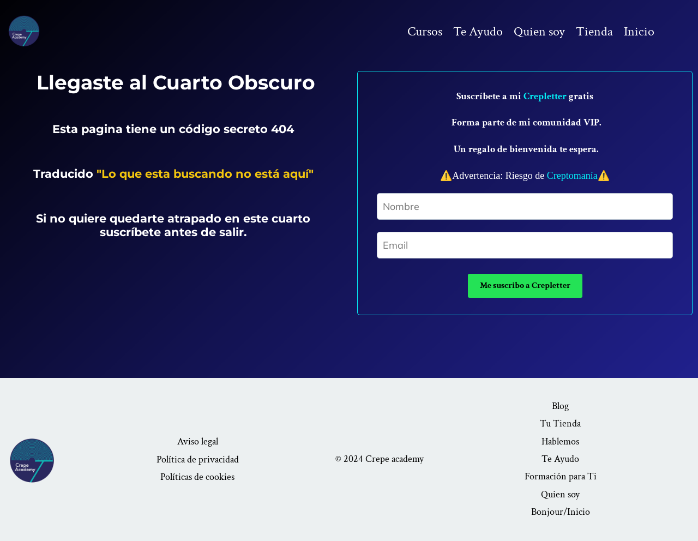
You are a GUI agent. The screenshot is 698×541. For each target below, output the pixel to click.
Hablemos (560, 441)
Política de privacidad (198, 459)
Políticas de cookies (197, 477)
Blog (560, 406)
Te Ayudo (478, 31)
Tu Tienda (560, 423)
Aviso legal (197, 441)
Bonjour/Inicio (560, 512)
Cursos (424, 31)
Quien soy (539, 31)
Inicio (639, 31)
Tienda (594, 31)
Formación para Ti (561, 476)
